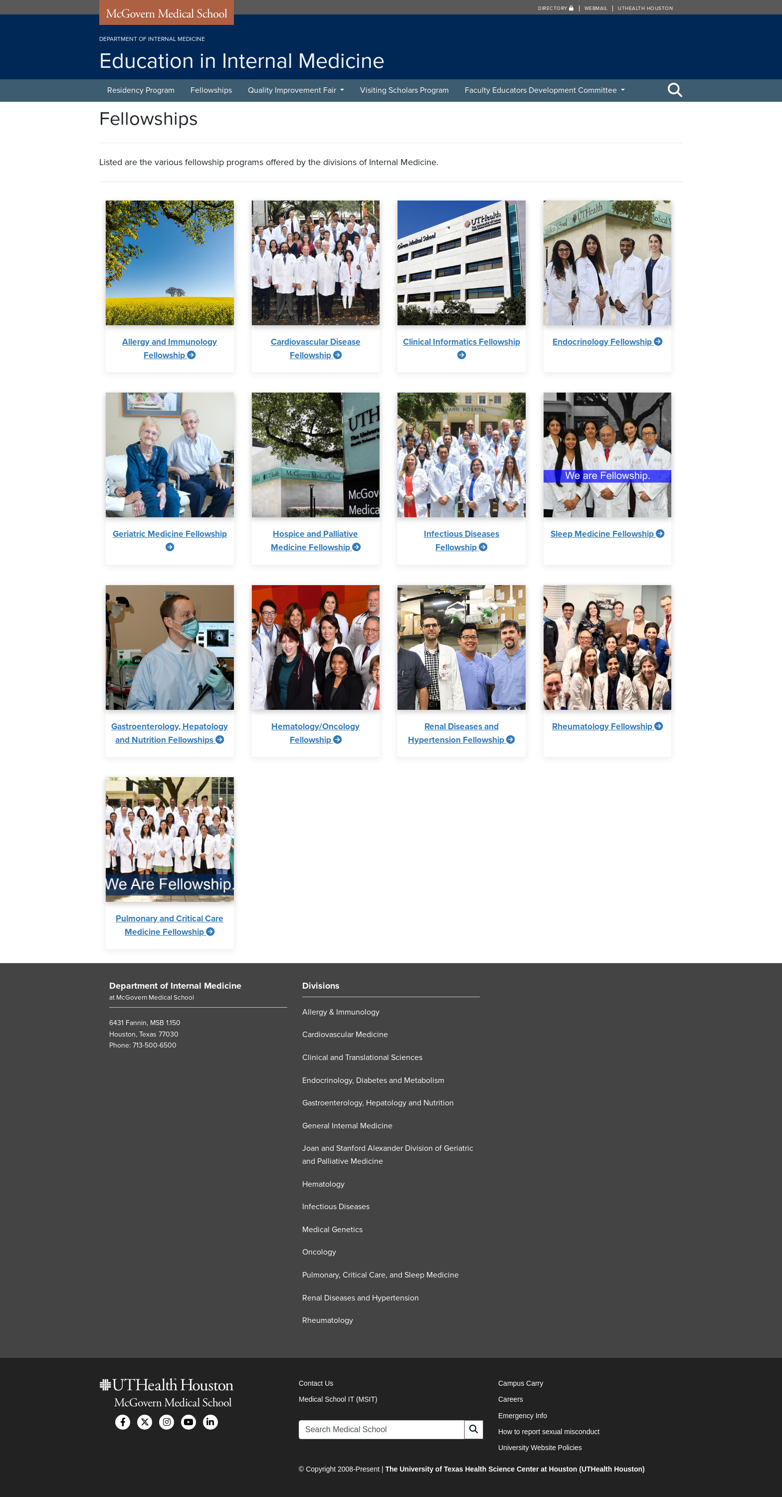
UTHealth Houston (645, 8)
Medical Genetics (332, 1230)
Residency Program (141, 90)
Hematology (323, 1184)
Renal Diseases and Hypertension (360, 1298)
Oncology (319, 1252)
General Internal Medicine (347, 1126)
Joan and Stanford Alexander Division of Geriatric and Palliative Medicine (387, 1154)
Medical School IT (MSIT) (338, 1399)
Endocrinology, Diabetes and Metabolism (373, 1080)
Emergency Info (522, 1416)
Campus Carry (520, 1383)
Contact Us (316, 1383)
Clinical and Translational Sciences (362, 1058)
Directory (556, 8)
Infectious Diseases (336, 1207)
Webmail (596, 8)
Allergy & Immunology (341, 1012)
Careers (510, 1399)
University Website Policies (540, 1448)
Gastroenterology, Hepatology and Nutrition (378, 1103)
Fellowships (211, 90)
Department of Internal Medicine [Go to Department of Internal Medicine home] (175, 985)
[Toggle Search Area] (675, 91)
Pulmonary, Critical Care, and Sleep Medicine (380, 1275)
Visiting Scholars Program (404, 90)
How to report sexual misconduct (548, 1432)
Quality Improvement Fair (293, 90)
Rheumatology (327, 1320)
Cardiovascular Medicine (345, 1035)
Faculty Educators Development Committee (542, 90)
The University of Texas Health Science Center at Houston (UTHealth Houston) (514, 1469)
